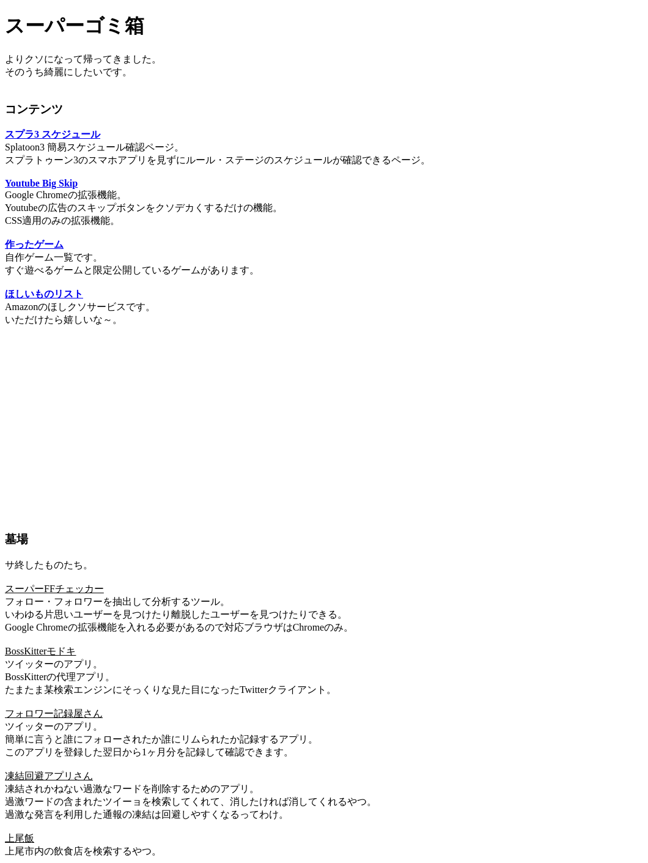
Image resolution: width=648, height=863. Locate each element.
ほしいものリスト (44, 294)
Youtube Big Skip (41, 183)
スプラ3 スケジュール (52, 134)
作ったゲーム (34, 244)
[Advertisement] (324, 423)
